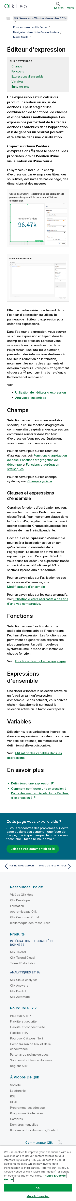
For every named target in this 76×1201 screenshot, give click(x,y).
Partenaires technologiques (29, 1054)
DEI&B (14, 1102)
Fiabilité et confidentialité (27, 1027)
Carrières (16, 1119)
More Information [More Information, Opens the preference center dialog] (38, 1196)
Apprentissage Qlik (23, 911)
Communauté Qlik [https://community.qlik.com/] (39, 1142)
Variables (18, 81)
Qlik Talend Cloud (22, 957)
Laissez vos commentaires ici (33, 849)
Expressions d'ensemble (28, 76)
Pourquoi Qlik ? (20, 1015)
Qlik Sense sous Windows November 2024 (40, 18)
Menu (70, 7)
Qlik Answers (19, 985)
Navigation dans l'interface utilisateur (36, 32)
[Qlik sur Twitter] (60, 1142)
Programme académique (27, 1107)
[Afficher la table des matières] (8, 18)
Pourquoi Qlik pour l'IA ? (26, 1038)
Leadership (18, 1090)
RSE (12, 1096)
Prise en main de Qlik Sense (30, 27)
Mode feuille (20, 37)
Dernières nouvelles (24, 1124)
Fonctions (18, 71)
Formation (17, 906)
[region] (38, 1173)
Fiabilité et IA (19, 1032)
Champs (17, 66)
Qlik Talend (18, 952)
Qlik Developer (20, 900)
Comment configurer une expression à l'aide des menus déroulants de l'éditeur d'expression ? (40, 793)
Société (15, 1085)
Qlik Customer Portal (24, 917)
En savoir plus (20, 86)
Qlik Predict (18, 991)
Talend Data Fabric (23, 963)
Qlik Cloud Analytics (23, 980)
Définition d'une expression (30, 783)
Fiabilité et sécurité (23, 1021)
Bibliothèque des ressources (30, 923)
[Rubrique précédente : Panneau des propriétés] (20, 866)
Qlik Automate (20, 996)
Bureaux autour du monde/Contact (34, 1130)
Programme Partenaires (26, 1113)
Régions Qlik (19, 1066)
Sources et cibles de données (31, 1060)
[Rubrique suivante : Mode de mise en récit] (56, 866)
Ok (38, 1187)
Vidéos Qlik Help (21, 894)
